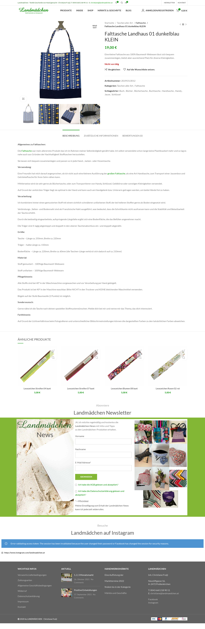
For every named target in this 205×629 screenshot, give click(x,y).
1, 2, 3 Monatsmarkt (84, 580)
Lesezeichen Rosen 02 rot (167, 394)
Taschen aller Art (125, 28)
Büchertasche (141, 96)
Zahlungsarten (25, 585)
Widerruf (22, 596)
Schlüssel (116, 100)
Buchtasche (154, 96)
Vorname (79, 441)
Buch (121, 96)
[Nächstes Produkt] (185, 30)
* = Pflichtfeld (81, 506)
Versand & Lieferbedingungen (32, 580)
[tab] (71, 139)
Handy (178, 96)
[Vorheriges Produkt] (180, 30)
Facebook (153, 605)
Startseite (110, 28)
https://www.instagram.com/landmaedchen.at (24, 558)
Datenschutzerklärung (29, 601)
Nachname (80, 455)
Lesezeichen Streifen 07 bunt (81, 394)
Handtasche (168, 96)
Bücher (129, 96)
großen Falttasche (116, 179)
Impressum (23, 607)
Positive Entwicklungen (85, 595)
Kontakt (22, 612)
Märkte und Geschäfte (116, 598)
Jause (107, 100)
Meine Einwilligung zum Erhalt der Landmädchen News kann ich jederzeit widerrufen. (102, 513)
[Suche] (121, 3)
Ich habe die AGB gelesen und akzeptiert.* (98, 490)
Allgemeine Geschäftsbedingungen (35, 591)
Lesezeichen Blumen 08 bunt (124, 394)
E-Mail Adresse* (83, 468)
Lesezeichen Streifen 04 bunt (37, 394)
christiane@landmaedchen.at (101, 3)
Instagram (153, 608)
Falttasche (141, 28)
